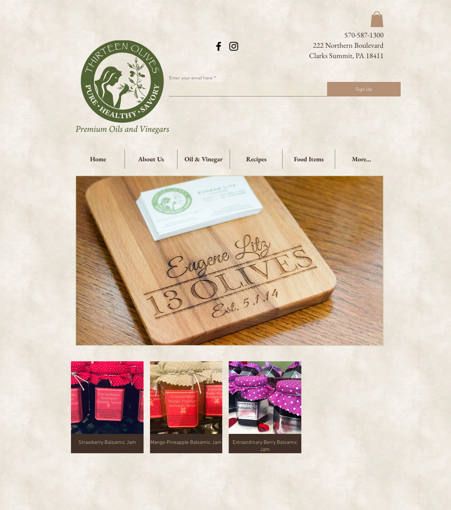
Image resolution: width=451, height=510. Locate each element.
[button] (377, 19)
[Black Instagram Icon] (234, 46)
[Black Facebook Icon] (219, 46)
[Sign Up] (364, 89)
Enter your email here (191, 77)
